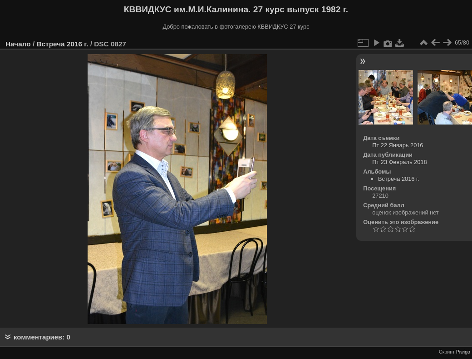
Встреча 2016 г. (62, 44)
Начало (18, 44)
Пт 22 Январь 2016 (397, 145)
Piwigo (463, 351)
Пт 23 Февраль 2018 (399, 162)
